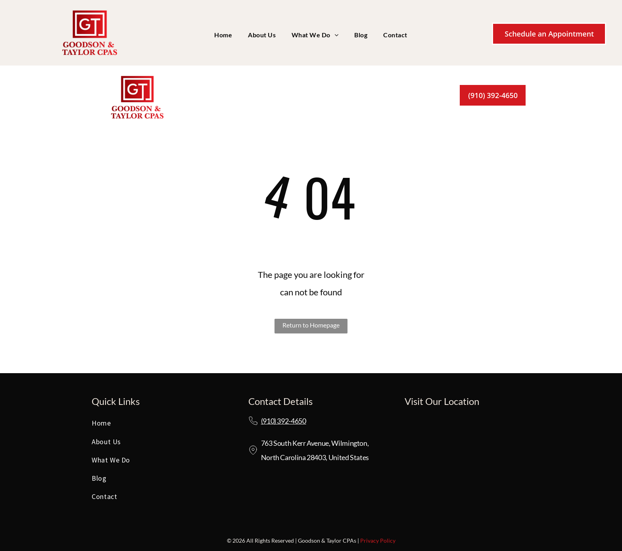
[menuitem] (223, 35)
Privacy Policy (377, 540)
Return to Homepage (311, 325)
